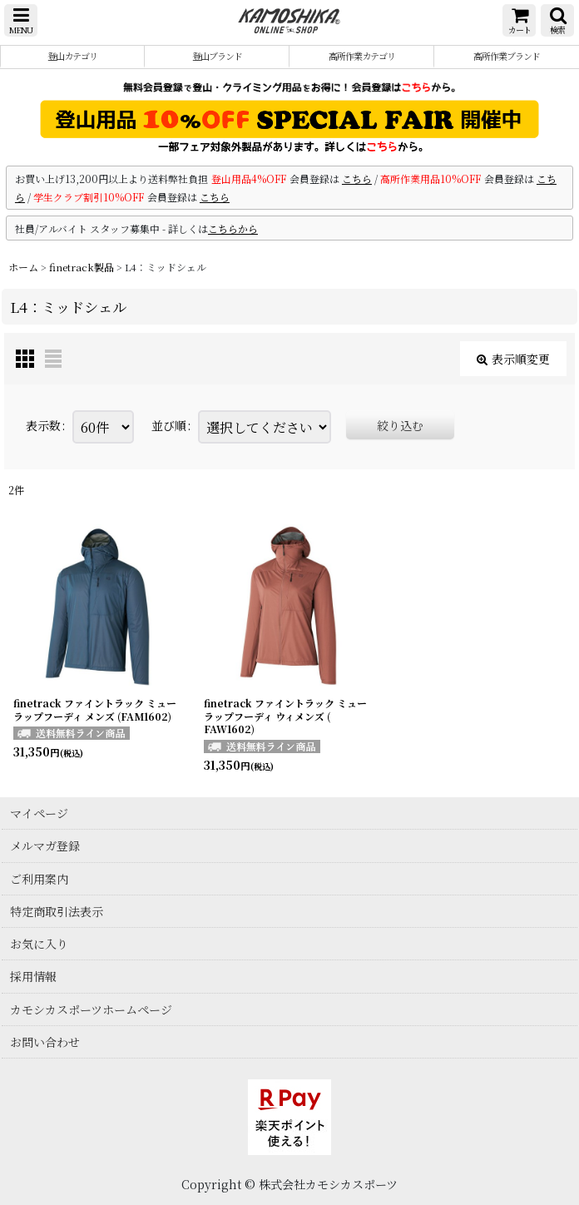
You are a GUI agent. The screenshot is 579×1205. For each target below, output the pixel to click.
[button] (20, 20)
